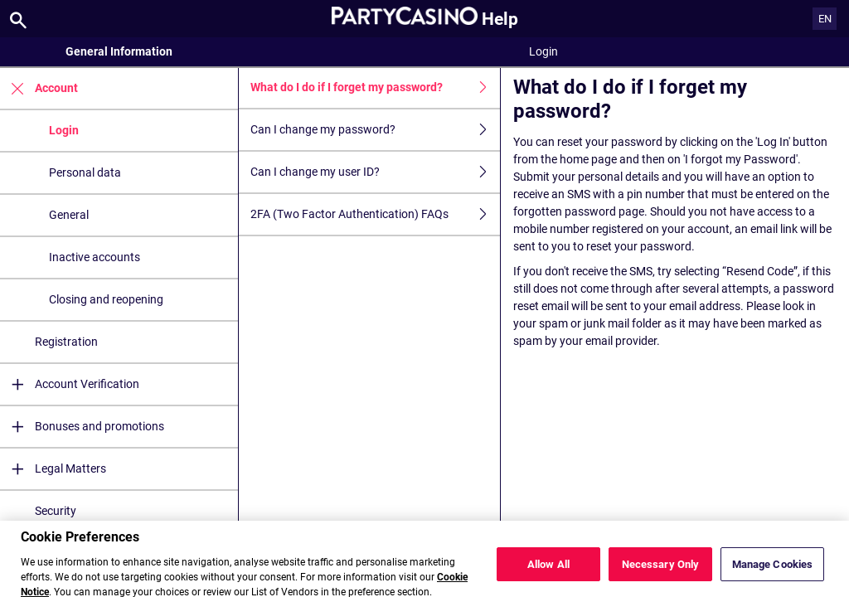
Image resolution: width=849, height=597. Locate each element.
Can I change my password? (375, 129)
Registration (66, 341)
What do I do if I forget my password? (375, 87)
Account (39, 88)
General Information (118, 51)
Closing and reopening (106, 299)
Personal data (85, 172)
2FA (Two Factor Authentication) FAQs (375, 214)
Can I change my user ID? (375, 172)
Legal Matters (53, 469)
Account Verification (69, 384)
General (69, 214)
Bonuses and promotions (82, 426)
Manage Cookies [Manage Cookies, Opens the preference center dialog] (772, 571)
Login (64, 130)
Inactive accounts (94, 257)
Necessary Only (661, 571)
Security (55, 510)
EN (825, 18)
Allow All (548, 571)
